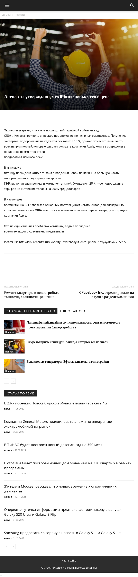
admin (8, 450)
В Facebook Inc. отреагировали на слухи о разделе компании (106, 294)
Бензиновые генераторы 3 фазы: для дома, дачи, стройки (68, 361)
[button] (6, 5)
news (7, 408)
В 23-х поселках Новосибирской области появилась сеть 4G (55, 403)
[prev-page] (6, 381)
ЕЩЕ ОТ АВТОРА (72, 311)
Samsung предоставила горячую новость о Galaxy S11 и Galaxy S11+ (62, 532)
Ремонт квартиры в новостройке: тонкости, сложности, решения (31, 294)
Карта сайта (69, 560)
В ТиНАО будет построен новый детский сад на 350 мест (53, 444)
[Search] (132, 5)
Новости (20, 15)
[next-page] (13, 381)
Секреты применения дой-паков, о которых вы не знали (67, 342)
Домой (6, 15)
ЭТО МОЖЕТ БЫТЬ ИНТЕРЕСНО (31, 311)
